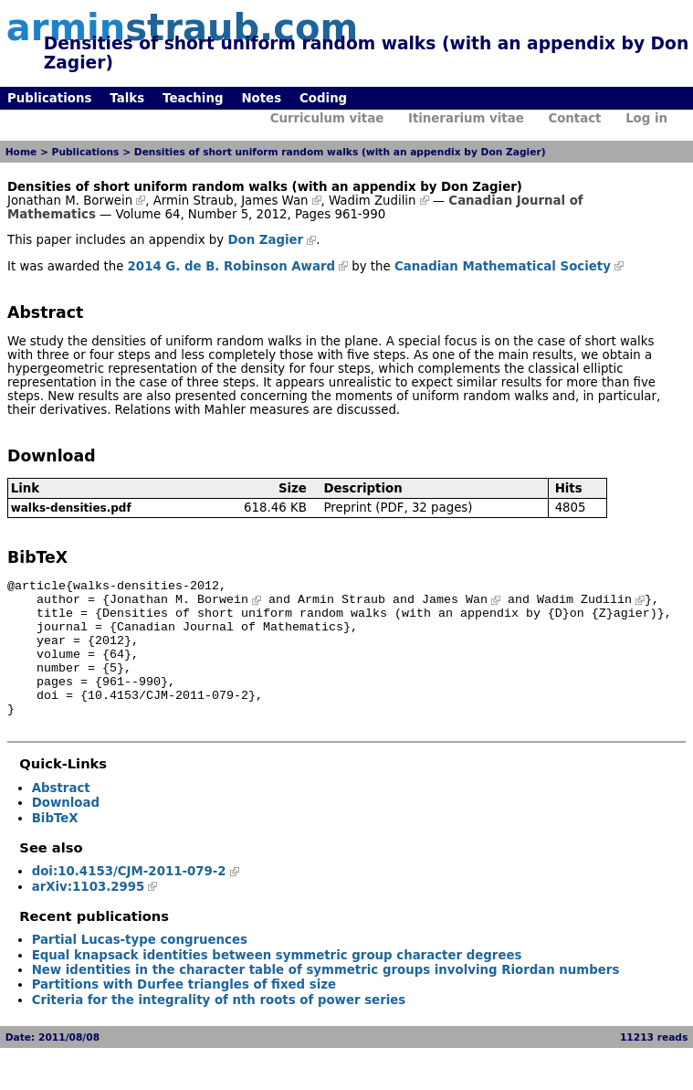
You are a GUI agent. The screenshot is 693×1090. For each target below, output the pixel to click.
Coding (323, 98)
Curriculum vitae (327, 118)
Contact (574, 118)
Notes (261, 98)
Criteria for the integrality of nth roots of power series (219, 1027)
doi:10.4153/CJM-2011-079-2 (129, 898)
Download (66, 830)
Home (21, 152)
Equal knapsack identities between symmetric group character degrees (277, 982)
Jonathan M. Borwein (69, 200)
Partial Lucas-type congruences (139, 967)
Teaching (193, 98)
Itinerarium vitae (466, 118)
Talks (127, 98)
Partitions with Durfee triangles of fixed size (184, 1012)
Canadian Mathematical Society (502, 266)
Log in (646, 118)
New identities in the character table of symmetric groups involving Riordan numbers (326, 997)
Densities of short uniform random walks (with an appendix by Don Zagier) (340, 152)
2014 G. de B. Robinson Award (231, 266)
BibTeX (55, 845)
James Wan (274, 200)
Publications (49, 98)
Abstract (61, 815)
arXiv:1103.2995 (88, 914)
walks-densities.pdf (71, 508)
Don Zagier (265, 240)
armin (182, 27)
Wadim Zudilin (372, 200)
